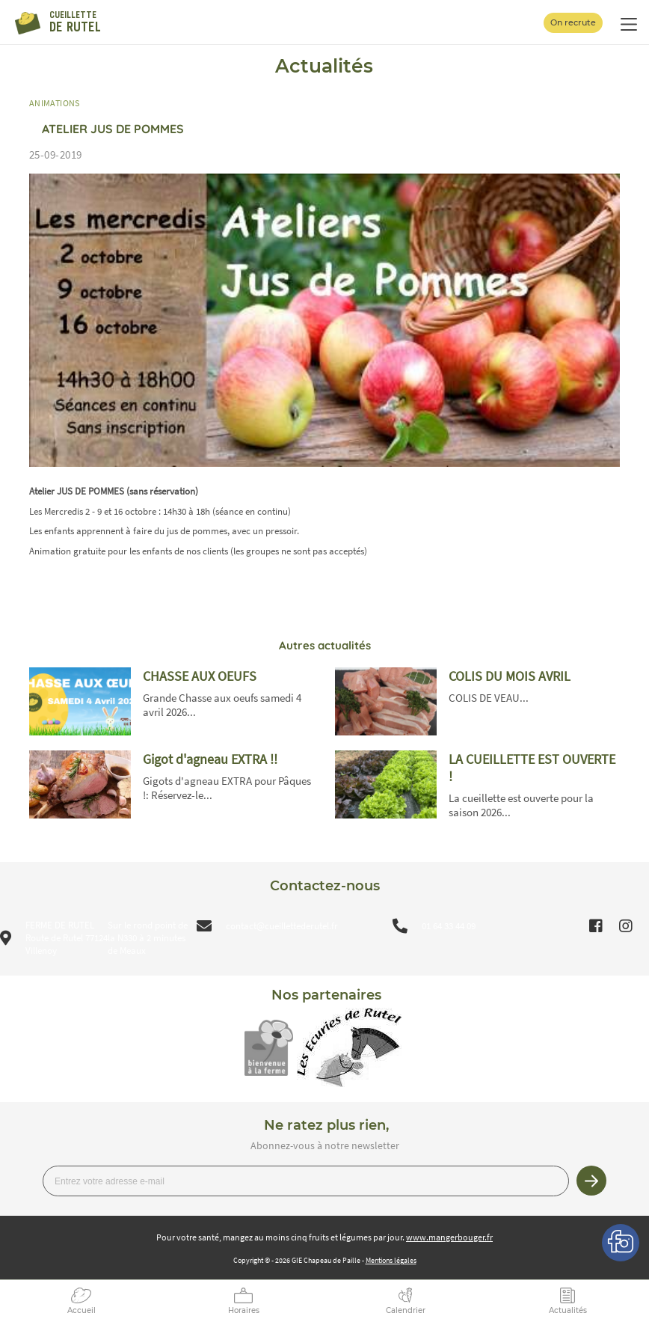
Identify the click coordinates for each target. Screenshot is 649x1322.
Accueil (81, 1310)
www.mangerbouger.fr (449, 1237)
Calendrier (405, 1310)
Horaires (243, 1310)
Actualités (568, 1310)
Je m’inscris (591, 1181)
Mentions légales (391, 1260)
